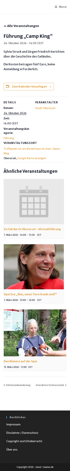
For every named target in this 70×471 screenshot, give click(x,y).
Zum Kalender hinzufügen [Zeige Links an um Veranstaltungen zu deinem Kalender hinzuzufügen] (29, 86)
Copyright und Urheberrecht (24, 441)
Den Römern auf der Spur (21, 361)
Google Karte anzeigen (31, 158)
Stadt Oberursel (45, 108)
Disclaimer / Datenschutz (22, 433)
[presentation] (34, 201)
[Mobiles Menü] (61, 7)
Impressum (13, 424)
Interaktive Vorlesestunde (50, 385)
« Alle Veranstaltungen (21, 26)
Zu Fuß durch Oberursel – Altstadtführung (32, 229)
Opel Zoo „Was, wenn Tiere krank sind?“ (30, 294)
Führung (9, 138)
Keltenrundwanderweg (18, 385)
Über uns (11, 449)
